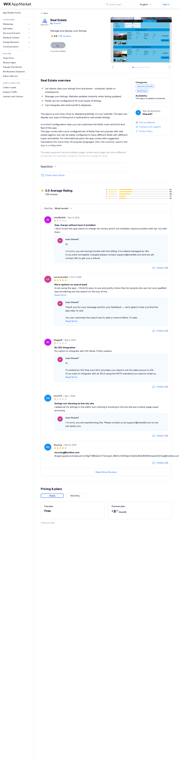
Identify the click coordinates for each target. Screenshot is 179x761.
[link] (16, 12)
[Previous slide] (113, 67)
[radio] (52, 496)
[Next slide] (169, 67)
